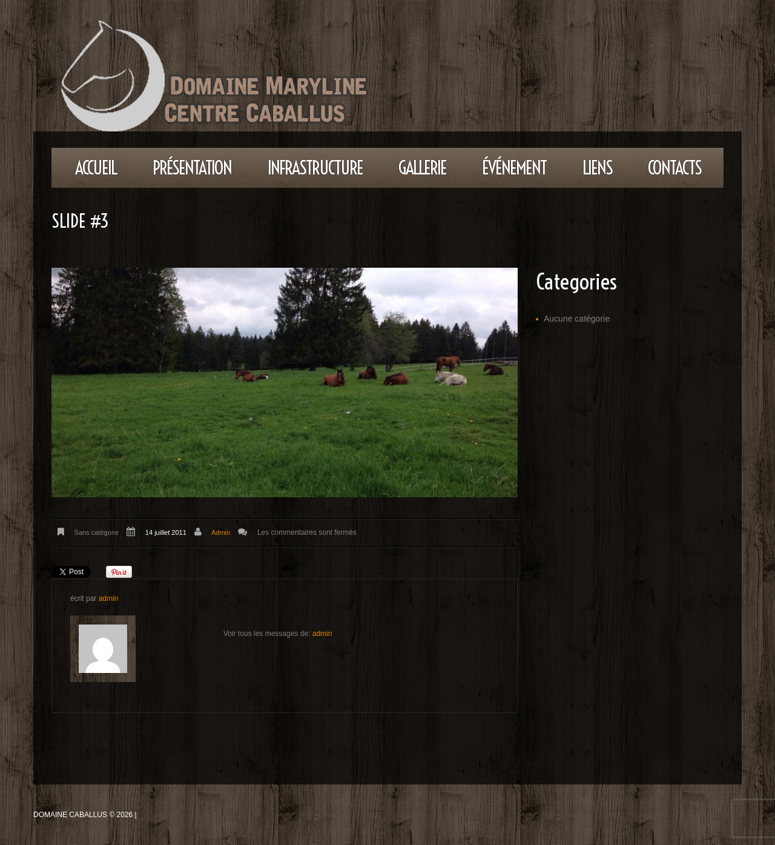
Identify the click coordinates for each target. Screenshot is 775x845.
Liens (597, 167)
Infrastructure (315, 167)
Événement (514, 167)
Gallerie (422, 167)
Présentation (192, 167)
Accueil (96, 167)
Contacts (674, 167)
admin (220, 532)
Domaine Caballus (70, 814)
